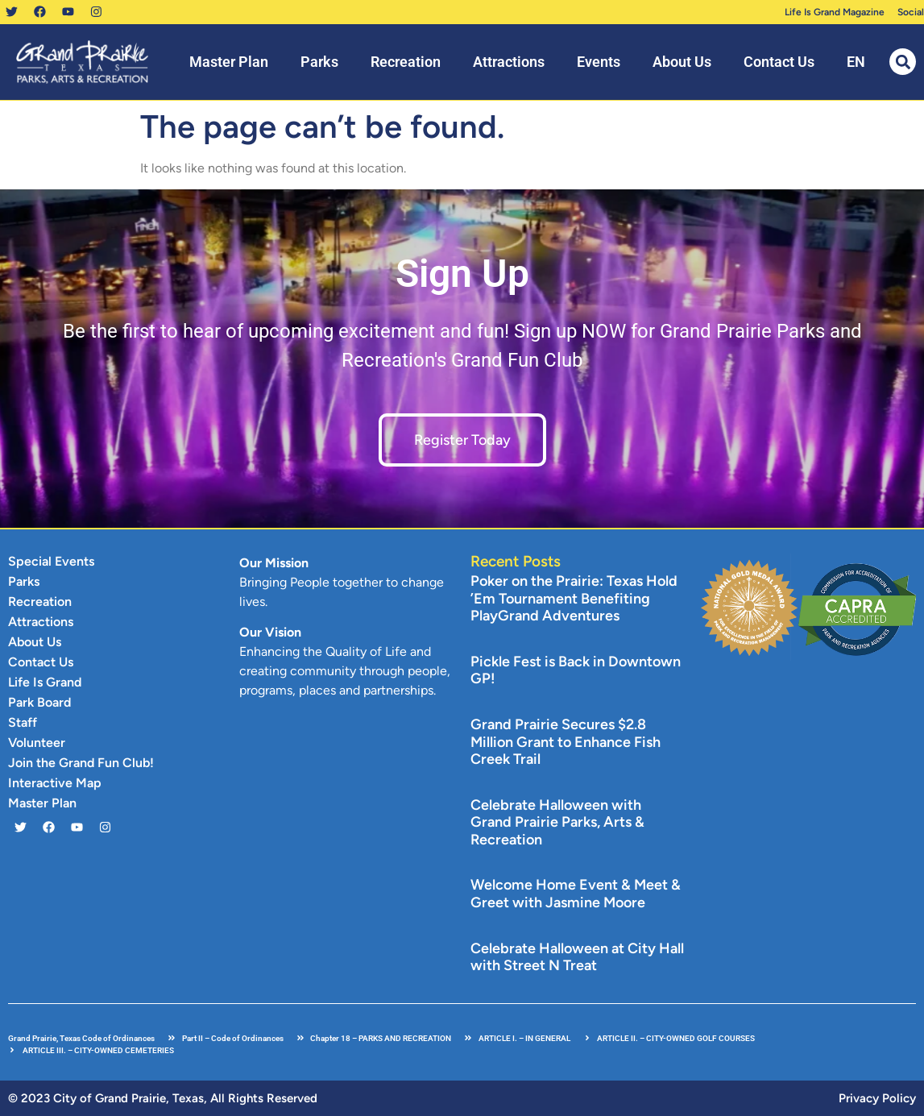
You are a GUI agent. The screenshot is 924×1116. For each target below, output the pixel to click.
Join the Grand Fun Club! (81, 762)
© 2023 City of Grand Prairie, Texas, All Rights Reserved (162, 1098)
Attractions (509, 61)
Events (598, 61)
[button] (902, 61)
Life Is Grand (44, 682)
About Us (682, 61)
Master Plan (228, 61)
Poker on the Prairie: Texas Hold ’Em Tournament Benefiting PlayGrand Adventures (573, 598)
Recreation (406, 61)
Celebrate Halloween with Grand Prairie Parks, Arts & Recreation (557, 822)
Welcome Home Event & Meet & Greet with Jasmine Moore (575, 894)
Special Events (51, 561)
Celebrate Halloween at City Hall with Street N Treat (577, 957)
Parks (319, 61)
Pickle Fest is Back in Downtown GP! (575, 670)
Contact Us (779, 61)
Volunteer (36, 742)
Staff (22, 722)
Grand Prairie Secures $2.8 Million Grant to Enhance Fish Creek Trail (565, 742)
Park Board (39, 702)
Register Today (462, 440)
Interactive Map (55, 782)
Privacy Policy (877, 1098)
